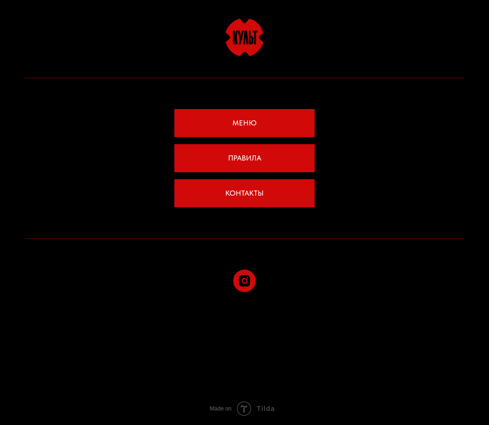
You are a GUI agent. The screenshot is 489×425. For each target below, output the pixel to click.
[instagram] (244, 281)
